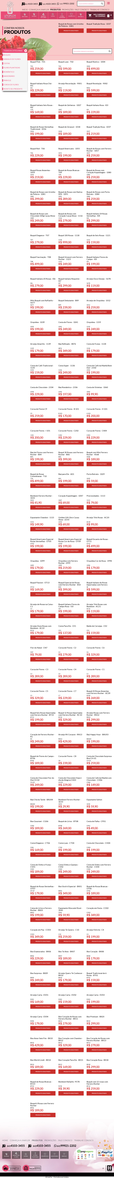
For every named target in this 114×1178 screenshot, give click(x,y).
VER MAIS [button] (81, 15)
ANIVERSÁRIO (54, 1155)
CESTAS (26, 1155)
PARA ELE (64, 1155)
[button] (108, 3)
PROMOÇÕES (68, 9)
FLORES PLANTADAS (35, 1155)
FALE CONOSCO (82, 9)
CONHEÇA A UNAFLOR (39, 9)
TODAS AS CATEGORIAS (13, 51)
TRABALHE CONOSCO (99, 9)
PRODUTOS (55, 9)
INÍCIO (25, 9)
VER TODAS (25, 15)
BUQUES (6, 1155)
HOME (5, 1140)
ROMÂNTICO (44, 1155)
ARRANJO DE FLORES (16, 1155)
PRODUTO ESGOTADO (71, 30)
